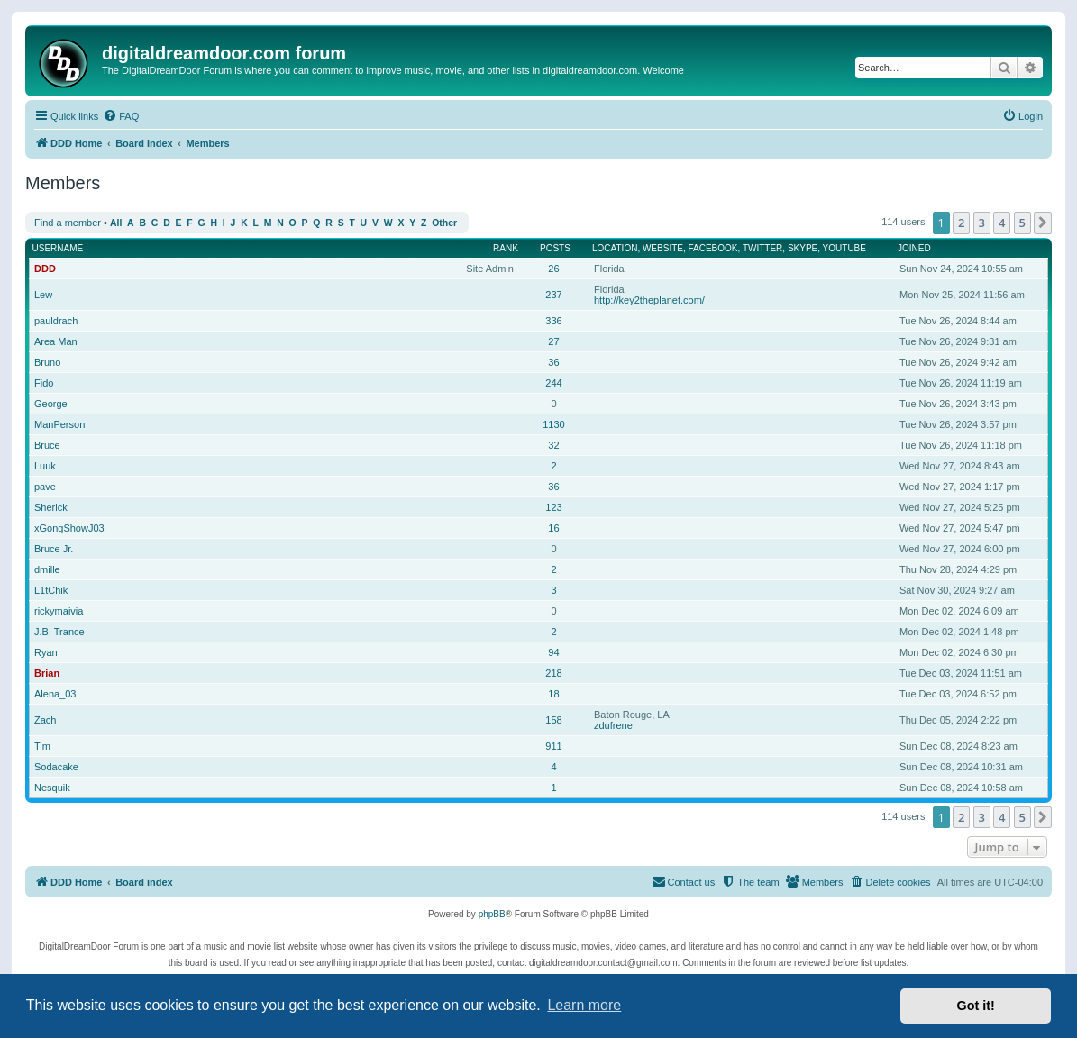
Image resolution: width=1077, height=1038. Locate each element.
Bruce (47, 445)
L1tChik (51, 590)
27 (553, 341)
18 (553, 693)
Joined (914, 248)
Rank (505, 248)
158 (553, 720)
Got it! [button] (976, 1005)
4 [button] (1002, 222)
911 (553, 746)
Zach (45, 720)
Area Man (56, 341)
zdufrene (613, 725)
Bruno (47, 362)
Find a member (67, 222)
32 (553, 445)
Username (58, 248)
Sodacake (56, 766)
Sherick (51, 507)
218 (553, 673)
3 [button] (982, 222)
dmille (47, 569)
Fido (43, 383)
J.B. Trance (59, 631)
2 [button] (961, 222)
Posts (555, 248)
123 (553, 507)
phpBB (492, 914)
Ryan (46, 652)
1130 (553, 424)
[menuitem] (121, 116)
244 (553, 383)
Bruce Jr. (53, 548)
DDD (45, 268)
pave (45, 486)
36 (553, 362)
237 (553, 294)
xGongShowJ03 (69, 528)
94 (553, 652)
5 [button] (1022, 222)
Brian (46, 673)
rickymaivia (58, 611)
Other (444, 223)
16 (553, 528)
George (51, 403)
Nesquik (52, 787)
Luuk (45, 465)
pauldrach (56, 320)
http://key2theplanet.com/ (649, 300)
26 (553, 268)
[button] (1043, 222)
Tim (42, 746)
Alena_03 (55, 693)
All (116, 223)
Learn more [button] (584, 1005)
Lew (43, 294)
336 (553, 320)
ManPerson (59, 424)
